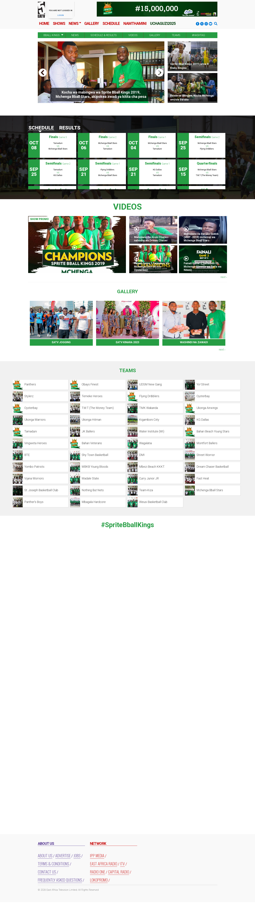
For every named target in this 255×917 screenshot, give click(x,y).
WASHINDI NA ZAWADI (194, 342)
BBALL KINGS (52, 35)
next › (224, 277)
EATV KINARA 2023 (127, 342)
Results (69, 128)
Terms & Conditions (53, 864)
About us (45, 855)
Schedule (111, 23)
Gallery (91, 23)
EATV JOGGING (61, 342)
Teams (176, 35)
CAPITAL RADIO (118, 872)
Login (60, 15)
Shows (59, 23)
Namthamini (134, 23)
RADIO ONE (97, 872)
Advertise (63, 855)
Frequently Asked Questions (60, 880)
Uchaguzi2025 (163, 23)
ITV (122, 864)
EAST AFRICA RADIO (103, 864)
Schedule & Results (103, 35)
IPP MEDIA (97, 855)
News (73, 23)
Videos (133, 35)
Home (44, 23)
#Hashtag (198, 35)
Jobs (77, 855)
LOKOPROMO (99, 880)
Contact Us (47, 872)
